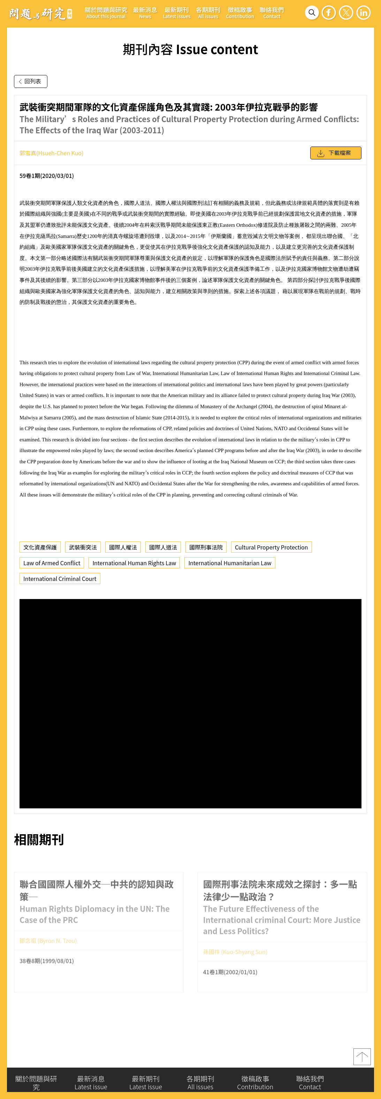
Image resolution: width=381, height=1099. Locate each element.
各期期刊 (208, 12)
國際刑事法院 (206, 547)
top (362, 1059)
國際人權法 (123, 547)
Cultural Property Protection (271, 547)
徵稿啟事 (240, 12)
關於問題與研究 (106, 12)
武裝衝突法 (83, 547)
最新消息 (145, 12)
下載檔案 (334, 153)
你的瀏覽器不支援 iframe (190, 703)
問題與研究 (41, 13)
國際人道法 (163, 547)
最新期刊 (176, 12)
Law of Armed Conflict (51, 563)
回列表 (28, 81)
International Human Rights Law (134, 563)
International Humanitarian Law (229, 563)
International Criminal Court (60, 578)
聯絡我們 (272, 12)
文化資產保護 (40, 547)
